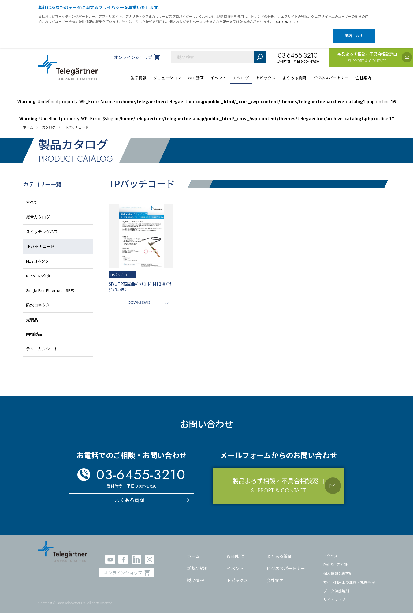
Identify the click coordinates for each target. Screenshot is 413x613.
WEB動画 (236, 551)
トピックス (237, 575)
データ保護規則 (336, 585)
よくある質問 (279, 551)
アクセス (330, 550)
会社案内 (275, 575)
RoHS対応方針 (335, 559)
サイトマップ (334, 594)
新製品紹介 (197, 563)
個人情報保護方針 (338, 567)
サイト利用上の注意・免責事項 (349, 576)
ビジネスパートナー (285, 563)
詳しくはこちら (288, 22)
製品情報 (195, 575)
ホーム (193, 551)
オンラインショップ (133, 52)
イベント (235, 563)
